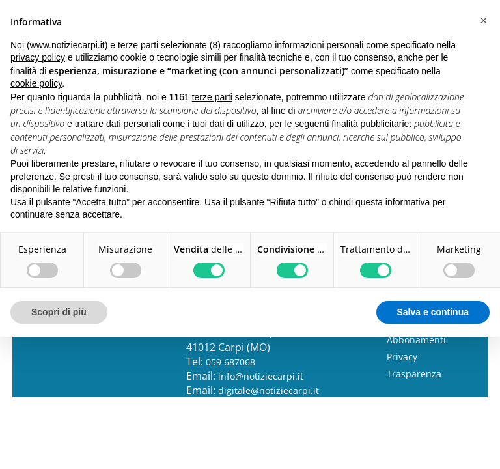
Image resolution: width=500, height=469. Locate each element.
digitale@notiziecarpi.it (268, 390)
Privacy (402, 356)
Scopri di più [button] (59, 312)
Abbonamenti (416, 340)
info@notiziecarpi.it (260, 376)
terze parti (212, 97)
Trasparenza (414, 373)
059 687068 (230, 362)
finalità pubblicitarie (370, 124)
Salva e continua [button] (433, 312)
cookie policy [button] (36, 83)
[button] (483, 20)
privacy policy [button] (37, 57)
